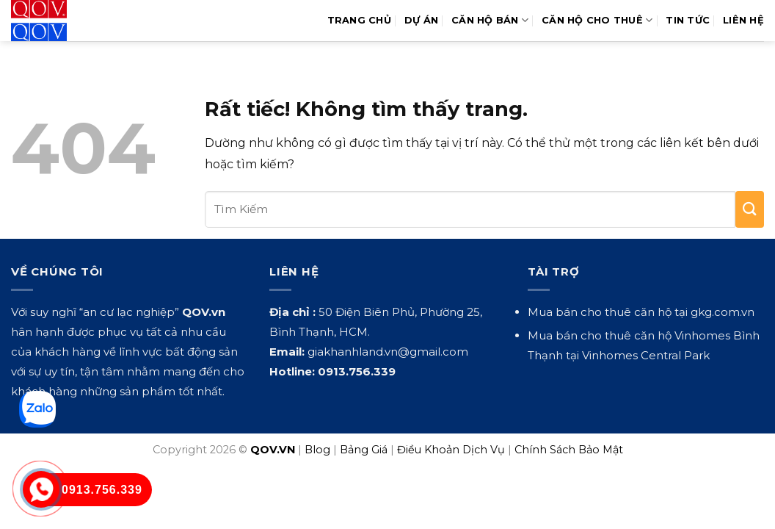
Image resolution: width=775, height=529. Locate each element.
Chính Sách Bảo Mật (568, 449)
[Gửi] (749, 209)
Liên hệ (743, 20)
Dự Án (421, 20)
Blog (317, 449)
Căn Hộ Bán (489, 20)
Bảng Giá (364, 449)
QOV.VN (272, 449)
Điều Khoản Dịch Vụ (451, 449)
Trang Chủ (359, 20)
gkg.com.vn (722, 312)
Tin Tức (688, 20)
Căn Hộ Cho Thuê (597, 20)
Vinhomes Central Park (646, 355)
